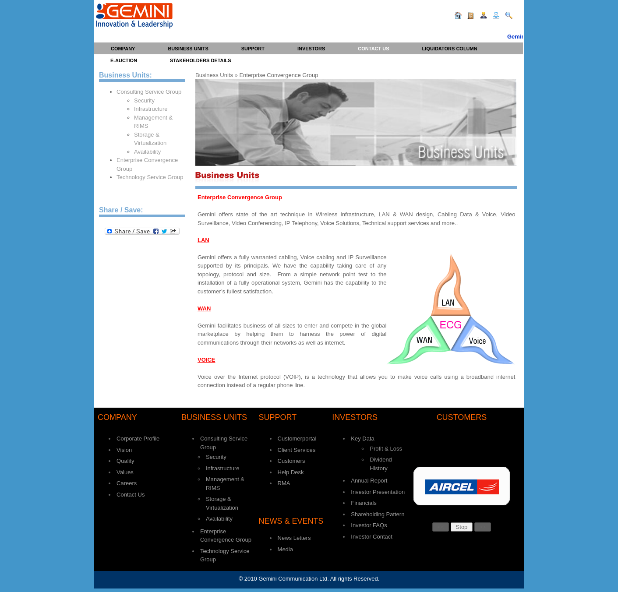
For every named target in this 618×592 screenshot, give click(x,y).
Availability (147, 151)
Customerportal (297, 438)
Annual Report (369, 480)
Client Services (297, 450)
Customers (291, 461)
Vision (124, 450)
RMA (284, 483)
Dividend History (381, 464)
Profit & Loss (386, 448)
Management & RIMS (153, 122)
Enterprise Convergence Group (147, 164)
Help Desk (291, 472)
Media (285, 549)
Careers (127, 483)
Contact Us (131, 494)
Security (144, 100)
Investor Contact (371, 536)
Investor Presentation (378, 492)
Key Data (362, 438)
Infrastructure (151, 109)
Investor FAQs (369, 525)
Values (125, 472)
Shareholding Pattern (377, 514)
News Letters (294, 538)
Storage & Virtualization (150, 139)
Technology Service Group (150, 177)
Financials (364, 503)
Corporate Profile (138, 438)
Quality (125, 461)
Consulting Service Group (149, 91)
